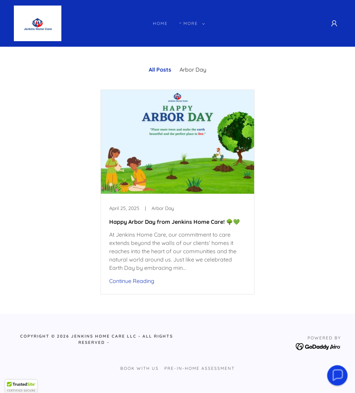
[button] (192, 23)
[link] (37, 22)
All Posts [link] (160, 69)
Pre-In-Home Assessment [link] (199, 368)
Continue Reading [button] (131, 280)
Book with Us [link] (139, 368)
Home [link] (160, 23)
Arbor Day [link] (193, 69)
